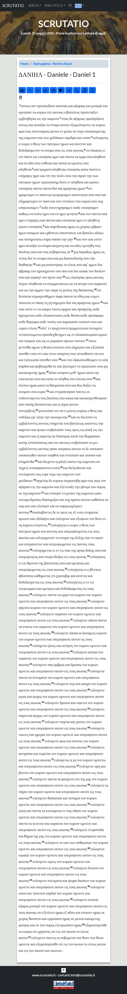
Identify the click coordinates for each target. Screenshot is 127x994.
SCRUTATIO (13, 5)
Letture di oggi (94, 33)
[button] (79, 6)
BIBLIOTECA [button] (54, 5)
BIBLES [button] (34, 5)
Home (24, 64)
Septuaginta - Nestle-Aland (52, 64)
